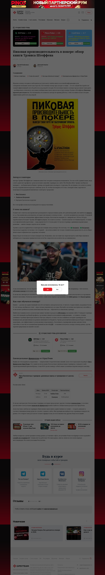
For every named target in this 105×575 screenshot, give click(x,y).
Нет (57, 289)
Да (48, 289)
